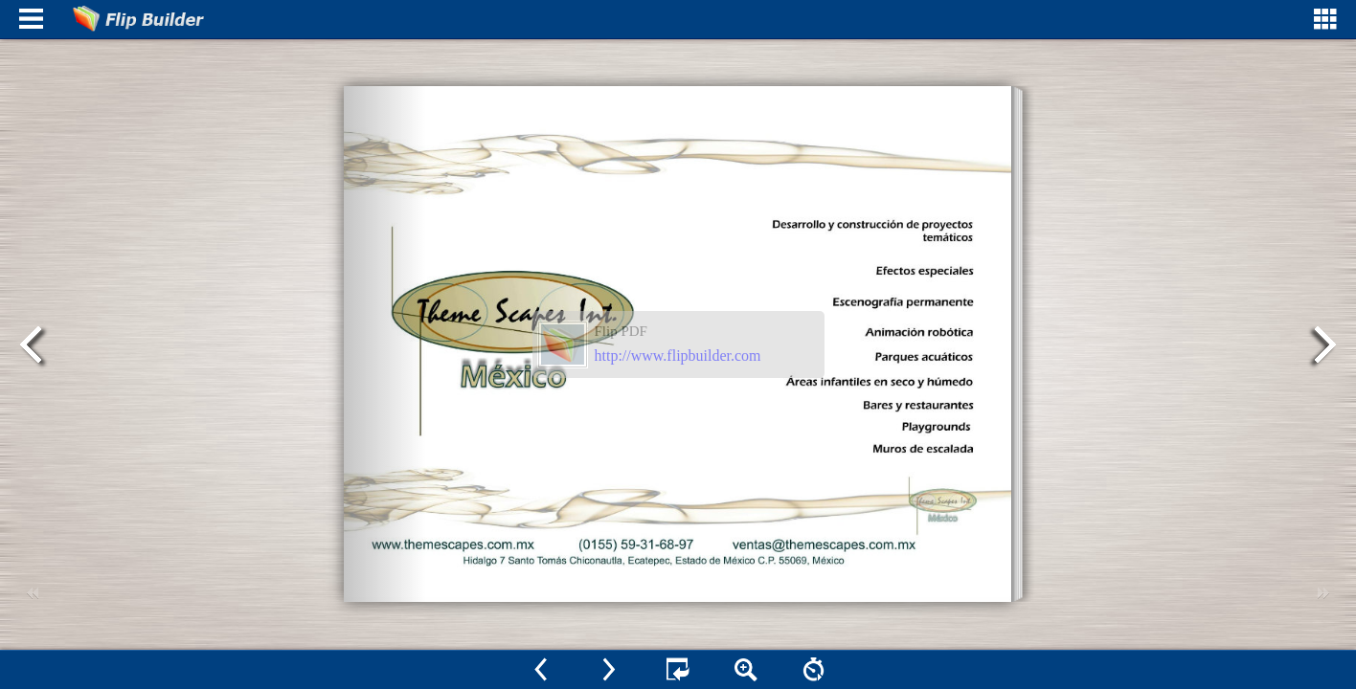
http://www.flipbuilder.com (678, 355)
